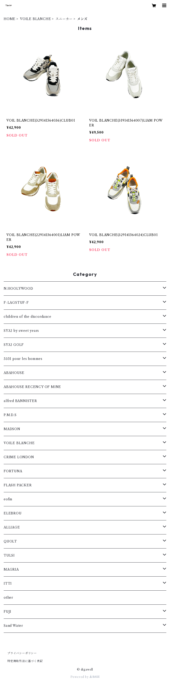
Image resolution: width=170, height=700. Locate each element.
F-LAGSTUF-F (16, 302)
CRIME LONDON (19, 457)
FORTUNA (13, 471)
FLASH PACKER (18, 485)
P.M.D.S (10, 415)
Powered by (85, 677)
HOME (9, 19)
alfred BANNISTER (20, 401)
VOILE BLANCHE (35, 19)
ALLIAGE (12, 527)
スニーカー (64, 19)
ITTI (8, 583)
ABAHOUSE (14, 373)
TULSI (9, 555)
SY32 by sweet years (21, 331)
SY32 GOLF (14, 345)
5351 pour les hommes (23, 359)
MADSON (12, 429)
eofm (8, 499)
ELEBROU (13, 513)
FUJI (7, 612)
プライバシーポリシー (22, 653)
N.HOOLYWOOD (18, 288)
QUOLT (10, 541)
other (8, 597)
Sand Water (13, 626)
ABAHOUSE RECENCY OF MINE (32, 387)
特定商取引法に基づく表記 (25, 661)
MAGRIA (11, 569)
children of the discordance (27, 317)
